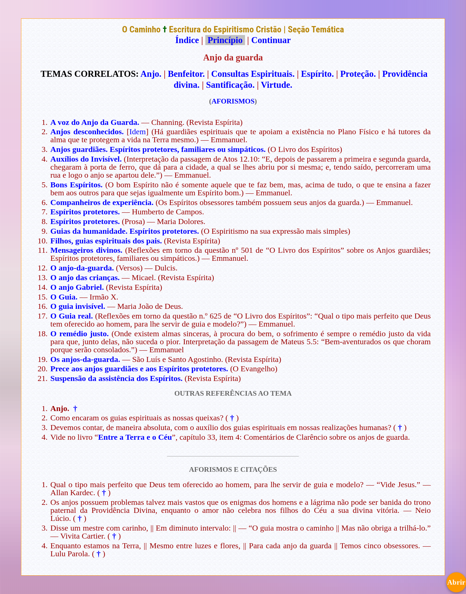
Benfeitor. (186, 74)
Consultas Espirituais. (253, 74)
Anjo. (150, 74)
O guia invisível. (77, 306)
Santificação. (230, 85)
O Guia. (63, 296)
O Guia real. (71, 316)
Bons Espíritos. (76, 184)
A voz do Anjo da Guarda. (94, 122)
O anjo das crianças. (85, 277)
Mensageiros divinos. (86, 250)
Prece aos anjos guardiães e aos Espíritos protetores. (139, 368)
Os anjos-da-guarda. (85, 359)
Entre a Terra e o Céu (135, 437)
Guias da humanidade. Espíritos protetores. (124, 231)
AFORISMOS (232, 101)
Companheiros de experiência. (102, 202)
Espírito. (317, 74)
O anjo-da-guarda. (82, 267)
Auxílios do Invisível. (86, 159)
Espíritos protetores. (85, 211)
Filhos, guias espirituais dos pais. (106, 240)
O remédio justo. (79, 333)
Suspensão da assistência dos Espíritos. (116, 378)
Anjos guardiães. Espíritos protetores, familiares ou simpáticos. (158, 149)
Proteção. (358, 74)
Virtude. (277, 85)
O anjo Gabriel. (77, 287)
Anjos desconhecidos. (87, 131)
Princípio (225, 40)
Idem (137, 131)
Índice (187, 40)
